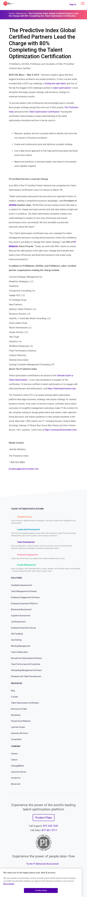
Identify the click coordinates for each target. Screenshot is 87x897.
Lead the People (18, 727)
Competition (16, 739)
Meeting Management (20, 646)
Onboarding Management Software (26, 670)
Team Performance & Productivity (25, 664)
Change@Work (17, 766)
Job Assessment (18, 622)
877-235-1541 (50, 825)
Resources (16, 683)
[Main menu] (83, 3)
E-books (14, 697)
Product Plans (43, 817)
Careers (14, 753)
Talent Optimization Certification (25, 703)
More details (8, 884)
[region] (41, 883)
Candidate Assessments (21, 585)
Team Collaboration (19, 652)
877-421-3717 (49, 830)
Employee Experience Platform (24, 603)
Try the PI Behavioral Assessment (42, 864)
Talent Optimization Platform (27, 509)
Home (11, 13)
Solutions (16, 578)
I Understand (41, 890)
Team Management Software (24, 591)
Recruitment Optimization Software (26, 658)
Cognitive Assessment (20, 616)
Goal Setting (16, 640)
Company (15, 746)
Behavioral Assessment (21, 609)
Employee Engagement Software (25, 597)
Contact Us (15, 778)
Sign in (72, 4)
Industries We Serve (19, 733)
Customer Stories (18, 772)
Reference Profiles (19, 709)
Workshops (16, 715)
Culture (14, 760)
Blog (13, 691)
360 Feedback (17, 634)
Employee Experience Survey (23, 628)
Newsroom (21, 13)
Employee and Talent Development (26, 676)
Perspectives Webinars (21, 721)
